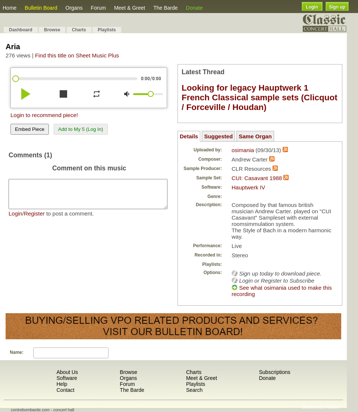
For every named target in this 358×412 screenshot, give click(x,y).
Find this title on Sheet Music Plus (77, 55)
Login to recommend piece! (44, 115)
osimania (243, 150)
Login (312, 7)
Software (66, 378)
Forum (98, 8)
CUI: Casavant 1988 (257, 178)
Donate (194, 8)
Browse (52, 29)
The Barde (165, 8)
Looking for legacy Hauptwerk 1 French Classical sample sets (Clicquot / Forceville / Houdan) (259, 97)
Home (9, 8)
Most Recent (327, 407)
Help (61, 384)
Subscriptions (274, 372)
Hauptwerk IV (248, 187)
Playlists (107, 29)
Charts (79, 29)
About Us (67, 372)
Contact (65, 390)
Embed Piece (29, 129)
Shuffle (308, 407)
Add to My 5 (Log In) (80, 129)
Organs (74, 8)
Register (34, 219)
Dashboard (20, 29)
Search (194, 390)
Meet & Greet (129, 8)
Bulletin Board (41, 8)
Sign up (337, 7)
